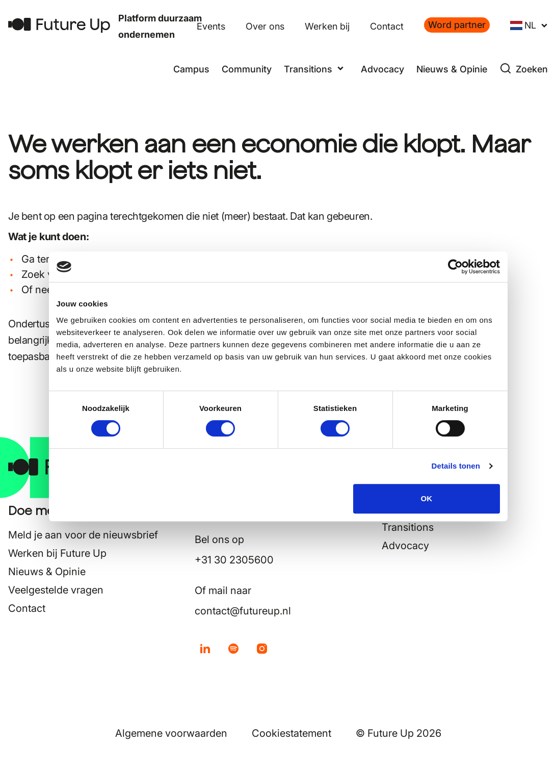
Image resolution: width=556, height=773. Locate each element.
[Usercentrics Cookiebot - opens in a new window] (455, 266)
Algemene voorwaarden (171, 733)
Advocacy (382, 69)
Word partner (457, 24)
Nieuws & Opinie (451, 69)
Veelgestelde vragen (55, 590)
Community (247, 69)
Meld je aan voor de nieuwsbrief (83, 535)
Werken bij (327, 26)
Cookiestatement (291, 733)
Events (211, 26)
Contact (387, 26)
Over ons (265, 26)
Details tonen (456, 465)
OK (427, 498)
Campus (191, 69)
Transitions (408, 527)
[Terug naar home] (59, 25)
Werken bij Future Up (57, 553)
